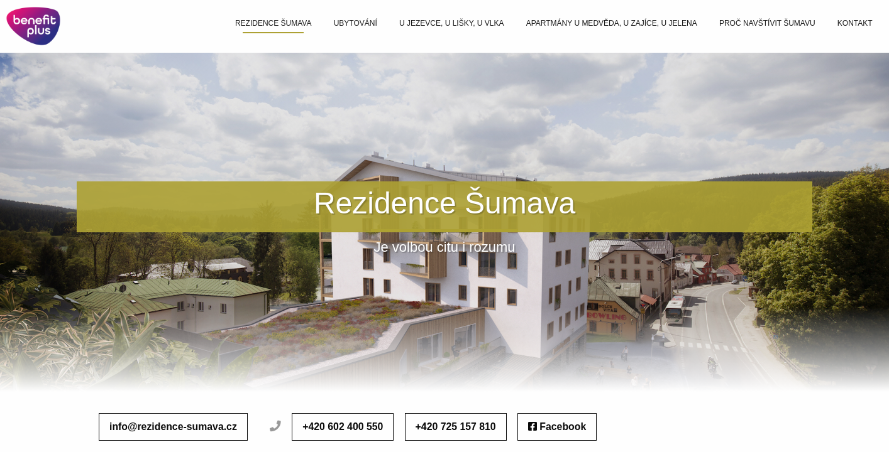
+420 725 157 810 (456, 426)
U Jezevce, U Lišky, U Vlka (451, 23)
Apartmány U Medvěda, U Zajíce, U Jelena (611, 23)
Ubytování (355, 23)
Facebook (557, 426)
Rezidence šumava (273, 23)
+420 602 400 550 (342, 426)
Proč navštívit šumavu (767, 23)
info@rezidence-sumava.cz (173, 426)
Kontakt (855, 23)
